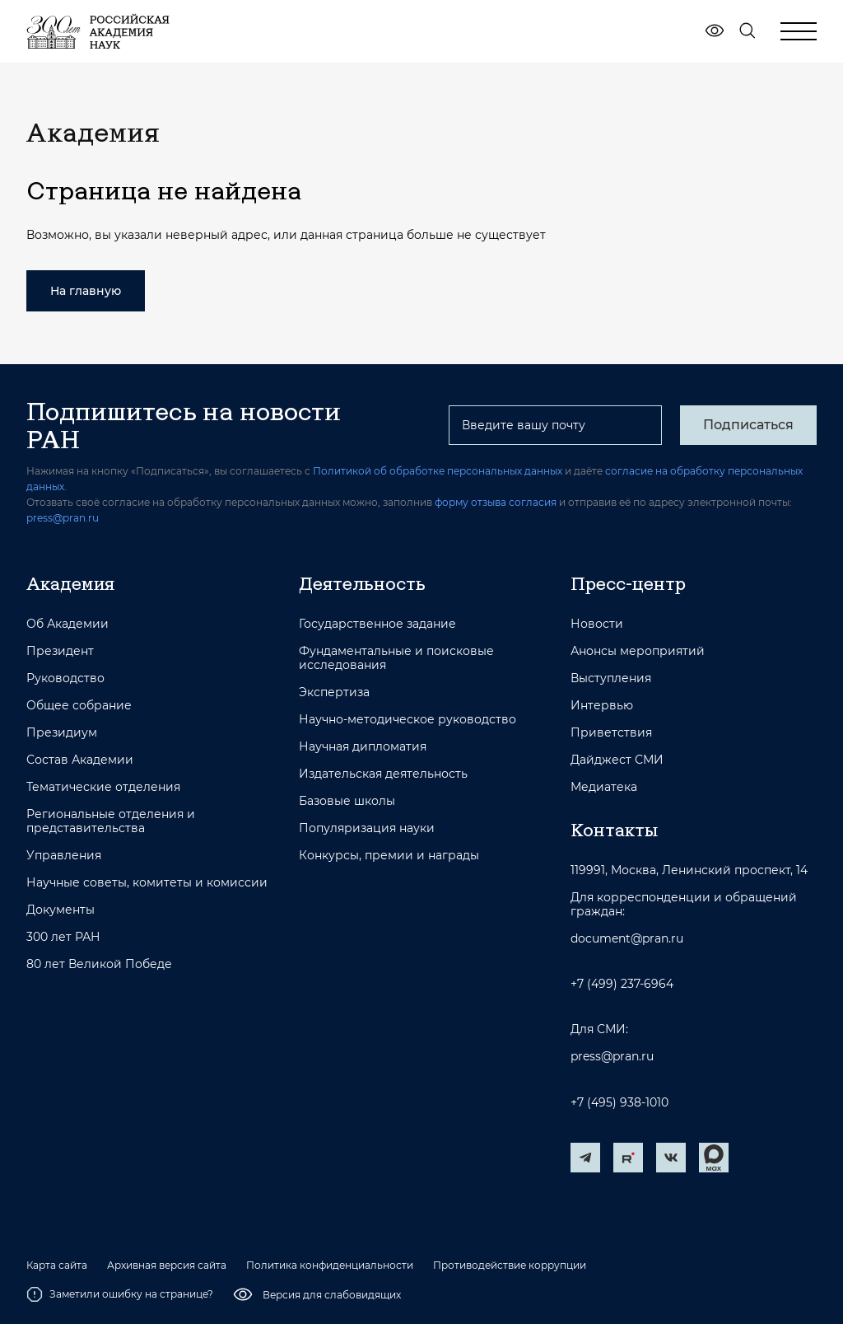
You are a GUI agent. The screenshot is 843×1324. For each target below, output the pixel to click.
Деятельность (362, 583)
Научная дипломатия (362, 747)
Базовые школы (347, 801)
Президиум (61, 733)
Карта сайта (56, 1265)
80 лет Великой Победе (99, 964)
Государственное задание (377, 624)
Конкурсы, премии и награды (389, 856)
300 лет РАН (63, 937)
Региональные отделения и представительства (110, 821)
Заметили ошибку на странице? (119, 1294)
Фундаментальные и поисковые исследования (396, 658)
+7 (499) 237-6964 (622, 984)
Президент (60, 651)
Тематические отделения (103, 787)
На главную (85, 290)
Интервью (602, 706)
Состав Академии (79, 760)
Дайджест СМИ (617, 760)
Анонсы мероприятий (638, 651)
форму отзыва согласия (496, 502)
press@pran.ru (62, 518)
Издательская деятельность (383, 774)
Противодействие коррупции (509, 1265)
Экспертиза (334, 692)
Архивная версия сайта (166, 1265)
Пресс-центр (628, 583)
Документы (60, 910)
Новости (597, 624)
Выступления (611, 678)
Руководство (65, 678)
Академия (70, 583)
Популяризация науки (367, 828)
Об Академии (67, 624)
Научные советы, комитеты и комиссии (147, 883)
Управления (63, 856)
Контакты (614, 830)
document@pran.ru (627, 939)
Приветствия (611, 733)
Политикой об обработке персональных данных (437, 471)
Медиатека (604, 787)
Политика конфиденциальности (329, 1265)
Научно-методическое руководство (407, 720)
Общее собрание (79, 706)
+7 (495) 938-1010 (619, 1103)
